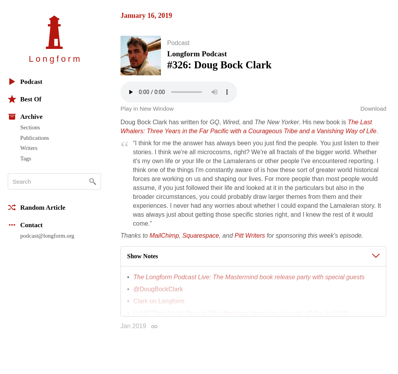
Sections (30, 127)
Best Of (24, 99)
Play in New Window (147, 109)
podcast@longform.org (47, 236)
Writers (28, 148)
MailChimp (164, 236)
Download (373, 109)
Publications (34, 138)
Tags (25, 158)
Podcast (25, 81)
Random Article (36, 207)
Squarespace (200, 236)
